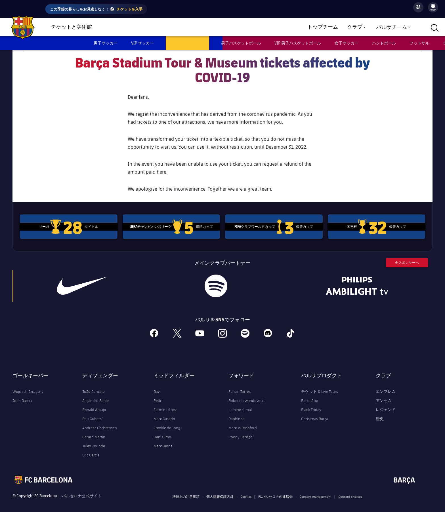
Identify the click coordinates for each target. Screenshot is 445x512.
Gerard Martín (93, 432)
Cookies (245, 492)
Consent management (315, 492)
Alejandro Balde (95, 395)
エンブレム (386, 386)
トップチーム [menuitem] (322, 27)
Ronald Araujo (94, 405)
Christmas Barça (314, 414)
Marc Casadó (164, 414)
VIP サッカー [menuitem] (142, 43)
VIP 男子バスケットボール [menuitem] (297, 43)
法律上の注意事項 (186, 492)
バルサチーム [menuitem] (391, 27)
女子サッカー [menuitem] (346, 43)
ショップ (113, 27)
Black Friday (311, 405)
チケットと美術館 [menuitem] (71, 27)
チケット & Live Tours (319, 386)
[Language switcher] (418, 7)
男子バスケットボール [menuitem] (241, 43)
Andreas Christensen (99, 423)
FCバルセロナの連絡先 (275, 492)
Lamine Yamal (240, 405)
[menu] (433, 7)
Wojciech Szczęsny (27, 386)
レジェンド (386, 405)
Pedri (158, 395)
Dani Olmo (162, 432)
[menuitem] (433, 6)
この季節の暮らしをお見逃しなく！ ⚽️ (96, 9)
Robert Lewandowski (246, 395)
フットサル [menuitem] (419, 43)
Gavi (157, 386)
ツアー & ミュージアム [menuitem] (187, 43)
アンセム (384, 395)
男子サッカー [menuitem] (105, 43)
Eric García (90, 450)
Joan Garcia (22, 395)
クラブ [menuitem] (354, 27)
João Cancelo (93, 386)
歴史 (380, 414)
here (161, 167)
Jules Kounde (93, 441)
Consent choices (350, 492)
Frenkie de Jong (167, 423)
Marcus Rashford (242, 423)
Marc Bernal (163, 441)
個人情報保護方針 (220, 492)
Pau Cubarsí (92, 414)
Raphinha (236, 414)
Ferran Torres (239, 386)
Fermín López (165, 405)
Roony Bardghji (241, 432)
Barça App (309, 395)
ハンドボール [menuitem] (384, 43)
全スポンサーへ (407, 258)
